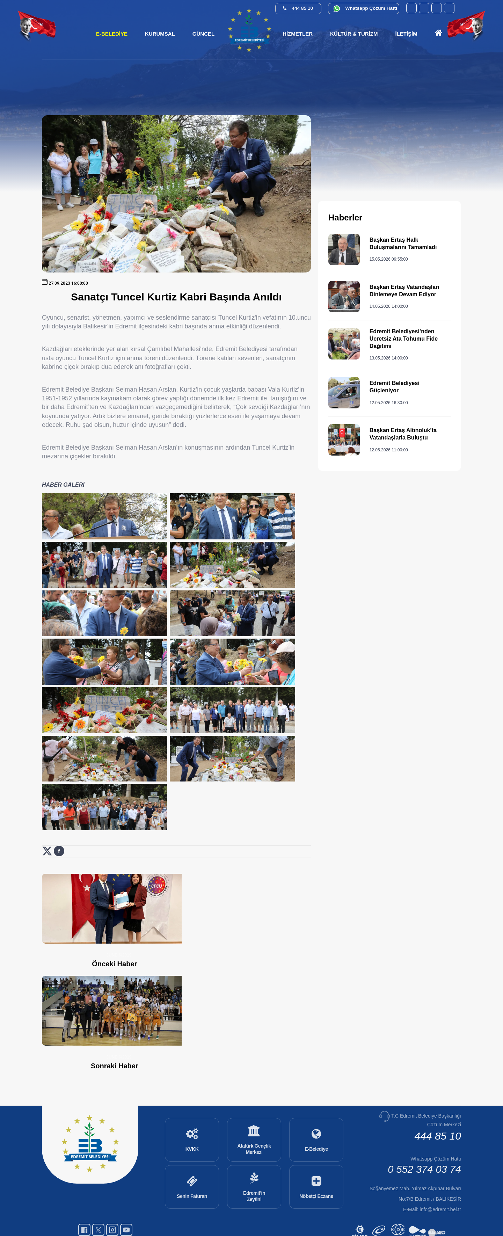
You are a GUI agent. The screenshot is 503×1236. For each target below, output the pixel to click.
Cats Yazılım (243, 1217)
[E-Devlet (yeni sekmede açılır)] (379, 1209)
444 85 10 (302, 8)
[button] (160, 34)
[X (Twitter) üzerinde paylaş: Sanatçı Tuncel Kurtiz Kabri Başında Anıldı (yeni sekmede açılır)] (48, 923)
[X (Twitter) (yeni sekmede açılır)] (449, 8)
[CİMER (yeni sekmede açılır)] (360, 1209)
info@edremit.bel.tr (440, 1176)
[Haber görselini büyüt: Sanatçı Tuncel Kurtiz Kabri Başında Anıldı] (89, 521)
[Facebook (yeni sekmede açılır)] (424, 8)
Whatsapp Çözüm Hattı (371, 8)
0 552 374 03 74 (424, 1136)
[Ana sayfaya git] (439, 34)
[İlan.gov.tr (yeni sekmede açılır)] (437, 1209)
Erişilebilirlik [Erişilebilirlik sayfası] (276, 1217)
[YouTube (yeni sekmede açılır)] (411, 8)
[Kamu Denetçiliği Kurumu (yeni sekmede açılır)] (399, 1209)
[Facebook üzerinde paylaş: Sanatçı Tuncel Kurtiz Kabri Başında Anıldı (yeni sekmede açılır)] (59, 923)
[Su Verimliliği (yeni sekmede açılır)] (418, 1209)
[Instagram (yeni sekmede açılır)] (436, 8)
